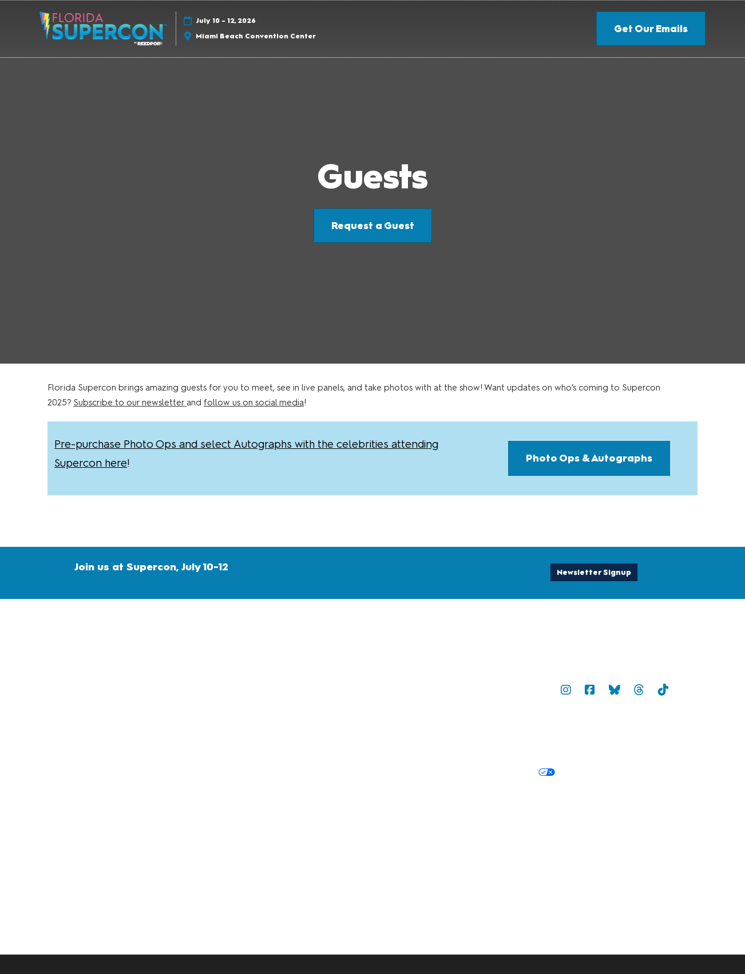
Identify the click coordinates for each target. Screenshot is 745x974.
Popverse (531, 689)
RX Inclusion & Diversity (370, 828)
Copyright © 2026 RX (366, 852)
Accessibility (647, 828)
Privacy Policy (350, 772)
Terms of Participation (487, 732)
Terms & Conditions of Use (377, 732)
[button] (651, 28)
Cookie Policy (415, 772)
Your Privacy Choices (504, 773)
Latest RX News (495, 815)
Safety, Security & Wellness (595, 732)
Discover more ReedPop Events (388, 815)
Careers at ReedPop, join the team (609, 815)
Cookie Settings (597, 772)
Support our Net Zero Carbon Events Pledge (520, 828)
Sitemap (484, 689)
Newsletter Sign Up (417, 689)
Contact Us (345, 689)
